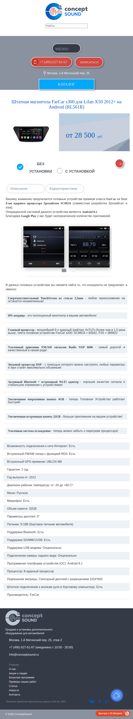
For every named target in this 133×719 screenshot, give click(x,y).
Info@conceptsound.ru (24, 654)
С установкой (80, 171)
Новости (14, 690)
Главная (14, 664)
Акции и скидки (18, 673)
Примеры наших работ (23, 681)
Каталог (66, 84)
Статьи (13, 686)
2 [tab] (75, 272)
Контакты (14, 694)
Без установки (40, 167)
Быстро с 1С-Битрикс (110, 713)
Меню (62, 49)
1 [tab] (66, 272)
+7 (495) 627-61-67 (53, 62)
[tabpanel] (43, 247)
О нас (12, 669)
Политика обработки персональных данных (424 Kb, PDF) (36, 701)
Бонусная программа (21, 677)
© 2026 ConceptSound (18, 714)
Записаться (89, 62)
